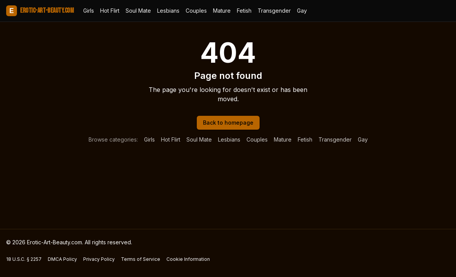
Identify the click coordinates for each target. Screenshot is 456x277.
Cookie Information (188, 259)
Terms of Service (140, 259)
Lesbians (168, 10)
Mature (222, 10)
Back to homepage (228, 122)
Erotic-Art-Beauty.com (40, 10)
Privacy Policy (99, 259)
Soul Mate (138, 10)
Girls (88, 10)
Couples (196, 10)
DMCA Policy (62, 259)
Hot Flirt (109, 10)
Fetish (244, 10)
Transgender (274, 10)
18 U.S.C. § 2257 (24, 259)
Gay (302, 10)
